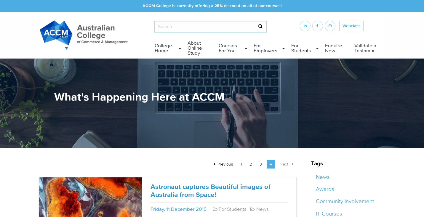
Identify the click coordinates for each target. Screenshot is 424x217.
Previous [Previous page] (226, 164)
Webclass (352, 26)
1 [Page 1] (241, 164)
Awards (325, 189)
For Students (301, 48)
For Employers (265, 48)
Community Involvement (345, 201)
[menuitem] (166, 48)
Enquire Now (333, 48)
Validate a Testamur (365, 48)
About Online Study (195, 48)
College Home (163, 48)
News (323, 177)
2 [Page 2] (250, 164)
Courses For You (228, 48)
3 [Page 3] (261, 164)
